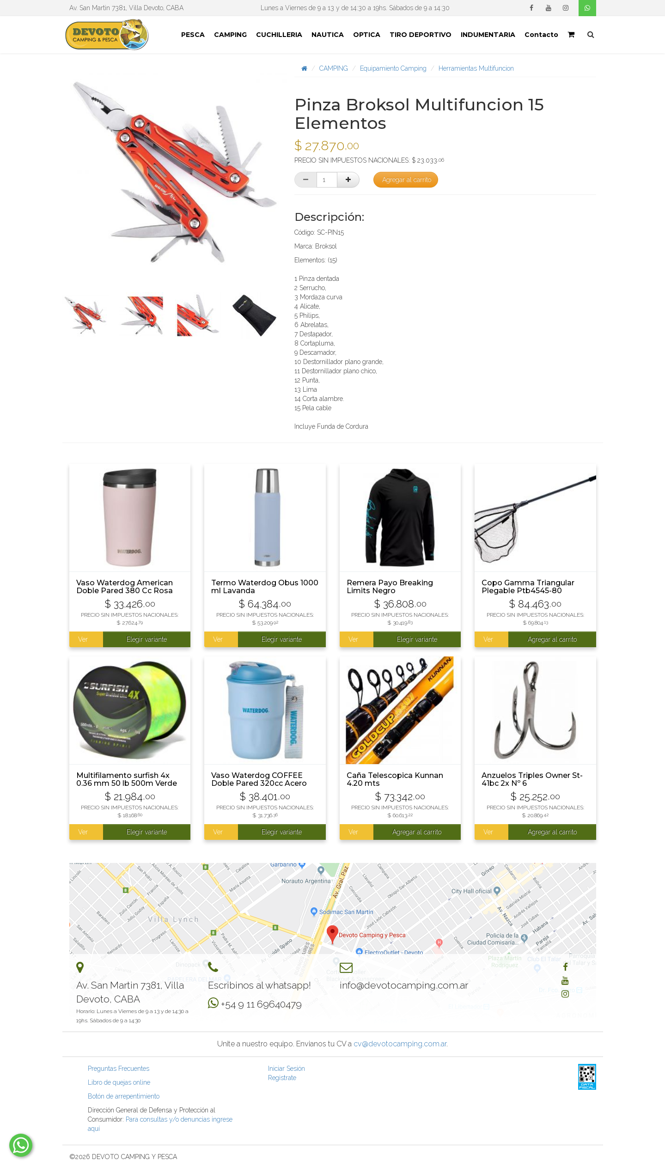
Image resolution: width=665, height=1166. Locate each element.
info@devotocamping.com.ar (404, 985)
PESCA (193, 34)
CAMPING (230, 34)
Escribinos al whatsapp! (259, 985)
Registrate (282, 1077)
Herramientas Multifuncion (476, 68)
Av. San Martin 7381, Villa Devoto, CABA (126, 8)
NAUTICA (327, 34)
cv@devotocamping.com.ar (400, 1043)
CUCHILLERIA (279, 34)
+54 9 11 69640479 (261, 1004)
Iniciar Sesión (286, 1068)
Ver (83, 639)
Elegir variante (147, 639)
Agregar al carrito (406, 179)
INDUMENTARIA (488, 34)
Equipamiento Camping (393, 68)
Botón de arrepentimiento (123, 1096)
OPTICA (366, 34)
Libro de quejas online (119, 1082)
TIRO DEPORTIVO (420, 34)
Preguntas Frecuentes (118, 1068)
